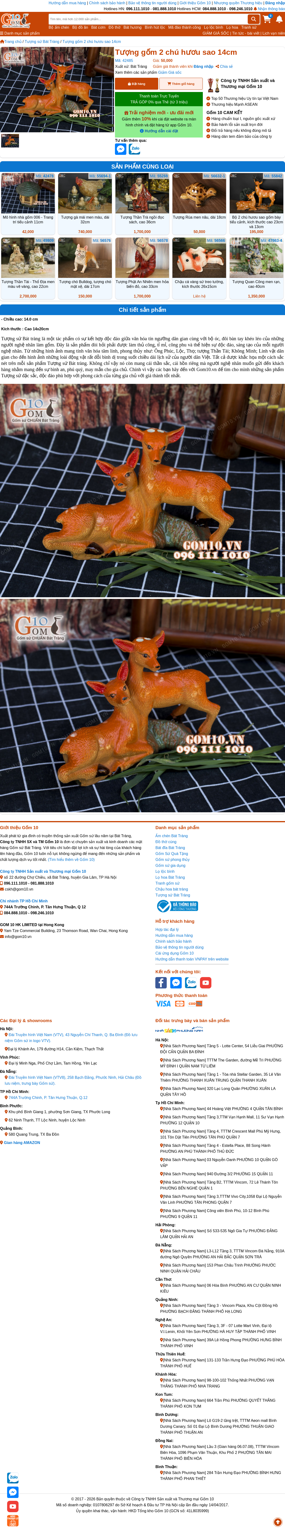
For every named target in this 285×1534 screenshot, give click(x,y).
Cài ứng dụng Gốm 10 (174, 953)
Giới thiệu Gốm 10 (196, 3)
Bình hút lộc (155, 27)
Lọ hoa (232, 27)
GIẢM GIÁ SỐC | (217, 33)
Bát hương (133, 27)
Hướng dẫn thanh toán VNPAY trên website (191, 959)
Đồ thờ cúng (165, 842)
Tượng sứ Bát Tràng (42, 42)
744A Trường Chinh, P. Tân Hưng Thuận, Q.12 (48, 1098)
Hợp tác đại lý (167, 930)
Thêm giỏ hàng (180, 84)
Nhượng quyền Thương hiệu (238, 3)
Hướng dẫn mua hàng (68, 3)
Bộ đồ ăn (80, 27)
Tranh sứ (249, 27)
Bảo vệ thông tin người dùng (152, 3)
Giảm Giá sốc (169, 72)
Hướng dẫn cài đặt (159, 131)
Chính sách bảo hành (107, 3)
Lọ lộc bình (213, 27)
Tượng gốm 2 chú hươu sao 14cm (91, 42)
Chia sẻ (224, 66)
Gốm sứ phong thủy (172, 860)
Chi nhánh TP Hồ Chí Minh (24, 901)
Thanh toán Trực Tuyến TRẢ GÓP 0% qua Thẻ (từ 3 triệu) (159, 99)
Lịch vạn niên (273, 33)
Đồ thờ (114, 27)
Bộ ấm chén (59, 27)
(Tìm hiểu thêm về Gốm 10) (71, 860)
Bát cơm (98, 27)
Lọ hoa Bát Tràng (170, 877)
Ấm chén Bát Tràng (171, 836)
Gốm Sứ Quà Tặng (171, 854)
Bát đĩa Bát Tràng (170, 848)
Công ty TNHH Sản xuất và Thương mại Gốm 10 (43, 871)
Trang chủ (11, 42)
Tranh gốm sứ (167, 883)
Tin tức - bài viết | (246, 33)
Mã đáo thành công (184, 27)
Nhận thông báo (269, 9)
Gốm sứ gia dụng (170, 865)
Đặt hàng (136, 84)
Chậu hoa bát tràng (171, 889)
